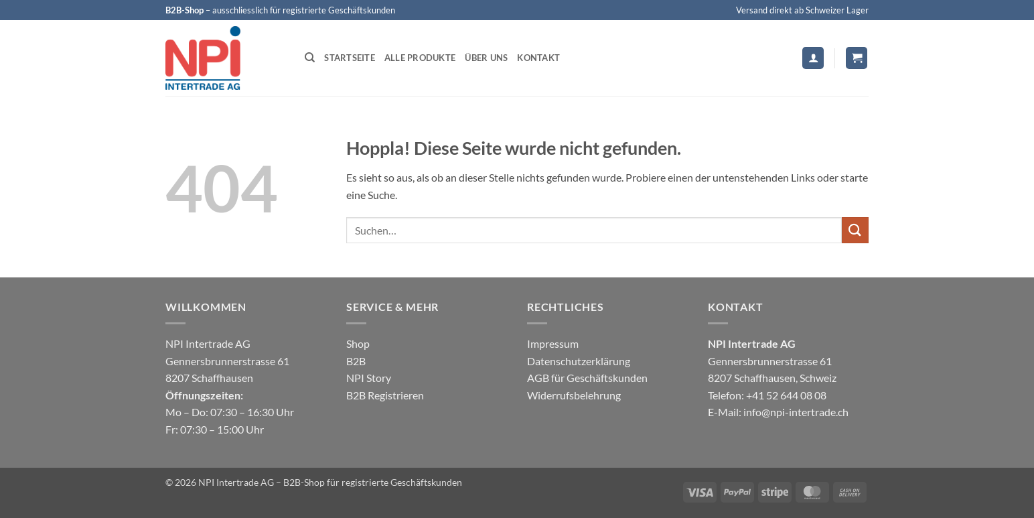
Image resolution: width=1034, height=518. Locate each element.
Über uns (486, 57)
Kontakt (538, 57)
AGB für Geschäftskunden (587, 377)
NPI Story (368, 377)
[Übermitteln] (855, 230)
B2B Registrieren (385, 395)
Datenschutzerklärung (578, 360)
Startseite (349, 57)
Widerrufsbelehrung (574, 395)
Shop (358, 343)
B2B (356, 360)
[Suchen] (310, 57)
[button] (813, 58)
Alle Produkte (419, 57)
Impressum (553, 343)
